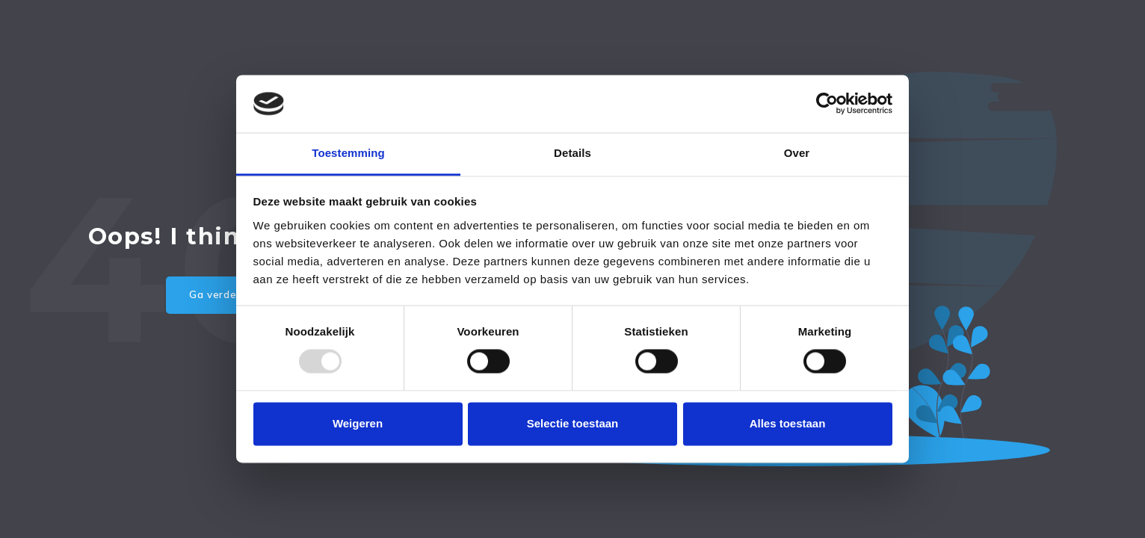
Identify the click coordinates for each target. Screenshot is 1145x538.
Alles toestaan (788, 423)
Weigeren (358, 423)
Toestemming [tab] (348, 152)
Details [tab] (572, 152)
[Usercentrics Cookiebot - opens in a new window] (827, 104)
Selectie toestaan (573, 423)
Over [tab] (797, 152)
